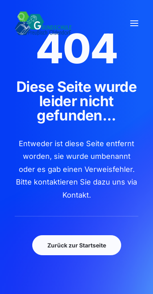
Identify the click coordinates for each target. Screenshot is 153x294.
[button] (134, 23)
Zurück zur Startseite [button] (76, 245)
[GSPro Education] (43, 23)
